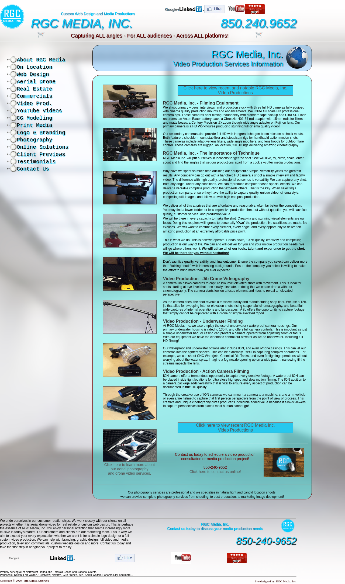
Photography (34, 140)
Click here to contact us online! (215, 472)
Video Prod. (34, 103)
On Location (34, 67)
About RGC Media (41, 60)
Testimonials (36, 161)
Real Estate (34, 89)
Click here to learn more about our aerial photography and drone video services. (129, 469)
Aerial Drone (36, 81)
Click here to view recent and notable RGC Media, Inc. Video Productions (235, 90)
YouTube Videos (39, 110)
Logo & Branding (41, 132)
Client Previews (41, 154)
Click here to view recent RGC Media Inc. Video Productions (235, 427)
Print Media (34, 125)
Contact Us (33, 169)
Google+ (172, 9)
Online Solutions (42, 147)
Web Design (33, 74)
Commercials (34, 96)
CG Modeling (34, 118)
